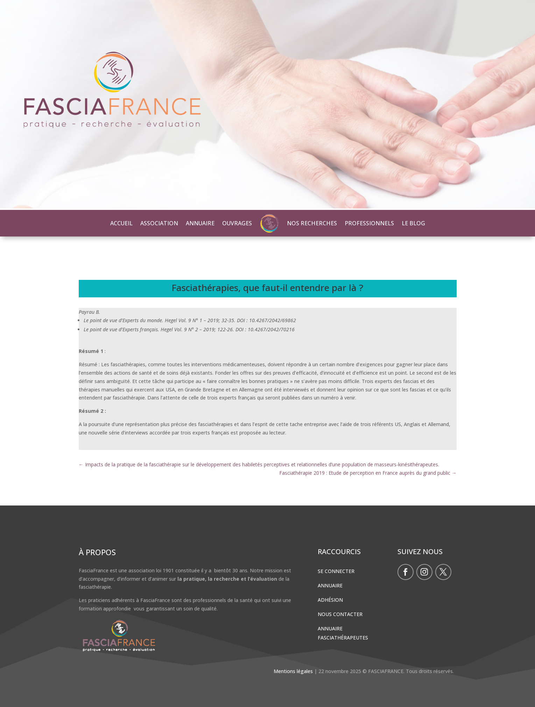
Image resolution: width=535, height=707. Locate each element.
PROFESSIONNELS (369, 223)
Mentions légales (293, 671)
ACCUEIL (121, 223)
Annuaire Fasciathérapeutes (343, 633)
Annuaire (330, 585)
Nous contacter (340, 614)
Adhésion (330, 599)
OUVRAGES (237, 223)
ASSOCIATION (159, 223)
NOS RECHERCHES (312, 223)
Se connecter (336, 571)
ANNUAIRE (200, 223)
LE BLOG (413, 223)
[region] (267, 105)
